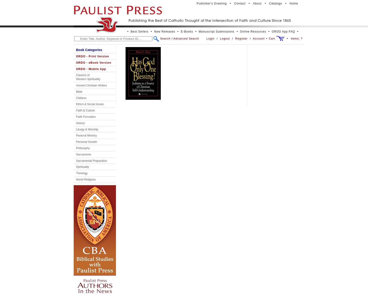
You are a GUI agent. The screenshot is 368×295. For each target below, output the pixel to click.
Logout (225, 38)
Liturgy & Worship (87, 129)
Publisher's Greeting (212, 3)
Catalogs (275, 3)
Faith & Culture (85, 110)
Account (258, 38)
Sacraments (83, 154)
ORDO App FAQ (283, 31)
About (257, 3)
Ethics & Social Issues (90, 104)
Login (211, 38)
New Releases (164, 31)
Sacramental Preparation (91, 160)
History (80, 123)
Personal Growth (86, 142)
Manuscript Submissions (216, 31)
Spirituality (82, 167)
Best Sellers (140, 31)
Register (241, 38)
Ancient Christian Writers (91, 85)
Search (165, 38)
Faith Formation (86, 116)
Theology (82, 173)
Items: (297, 38)
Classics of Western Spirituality (88, 77)
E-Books (187, 31)
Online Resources (253, 31)
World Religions (86, 179)
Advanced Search (186, 38)
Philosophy (83, 148)
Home (294, 3)
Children (81, 98)
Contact (239, 3)
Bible (79, 91)
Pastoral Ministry (86, 135)
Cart (272, 38)
